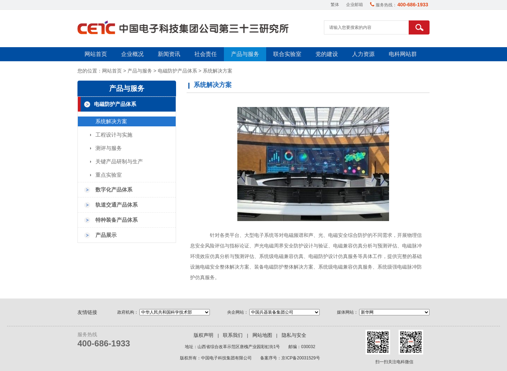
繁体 (335, 4)
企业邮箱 (354, 4)
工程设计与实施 (113, 135)
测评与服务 (108, 148)
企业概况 (132, 54)
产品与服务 (245, 54)
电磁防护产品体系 (177, 71)
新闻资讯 (169, 54)
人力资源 (363, 54)
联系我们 (233, 335)
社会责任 (205, 54)
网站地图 (262, 335)
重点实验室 (108, 175)
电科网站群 (403, 54)
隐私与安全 (294, 335)
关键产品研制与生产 (119, 161)
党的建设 (326, 54)
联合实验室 (287, 54)
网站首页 (95, 54)
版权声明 (203, 335)
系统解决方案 (217, 71)
